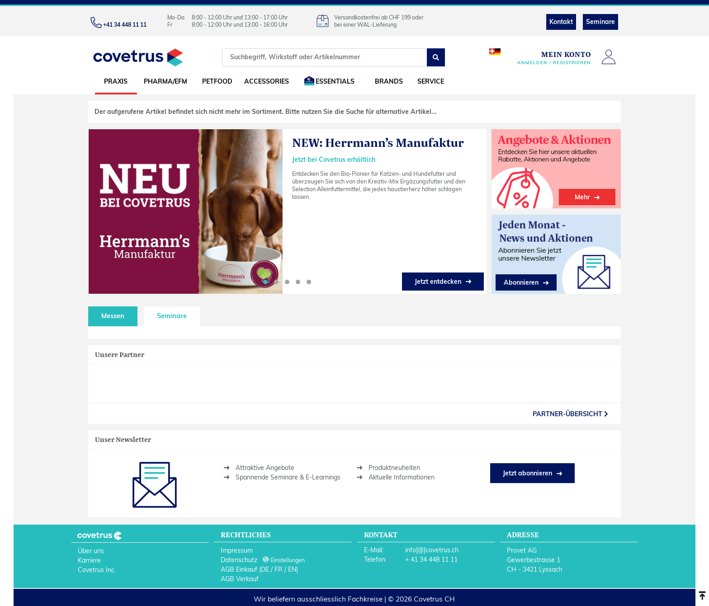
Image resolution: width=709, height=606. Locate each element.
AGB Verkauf (240, 579)
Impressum (237, 550)
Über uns (91, 551)
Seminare (600, 22)
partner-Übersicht (570, 414)
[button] (265, 282)
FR (278, 569)
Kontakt (561, 22)
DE (265, 569)
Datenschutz (239, 560)
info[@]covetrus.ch (431, 550)
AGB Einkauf (239, 569)
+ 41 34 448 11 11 (431, 559)
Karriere (89, 560)
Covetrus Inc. (97, 570)
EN (292, 569)
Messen (112, 316)
